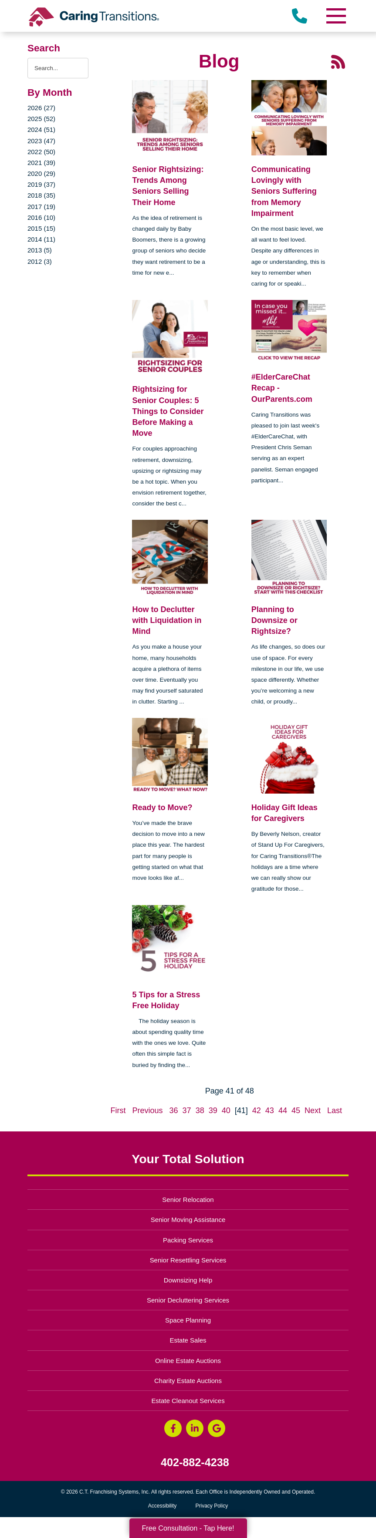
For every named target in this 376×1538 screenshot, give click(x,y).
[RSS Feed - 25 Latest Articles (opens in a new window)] (338, 61)
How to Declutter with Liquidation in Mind (166, 620)
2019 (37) (41, 184)
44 (282, 1110)
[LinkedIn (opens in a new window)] (194, 1428)
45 (295, 1110)
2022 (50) (41, 151)
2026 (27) (41, 107)
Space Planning (188, 1320)
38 (200, 1110)
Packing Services (188, 1240)
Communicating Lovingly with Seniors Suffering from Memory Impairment (284, 191)
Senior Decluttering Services (188, 1300)
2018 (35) (41, 195)
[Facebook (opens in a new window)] (173, 1428)
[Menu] (335, 16)
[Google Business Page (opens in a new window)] (216, 1428)
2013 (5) (39, 250)
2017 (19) (41, 206)
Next (313, 1110)
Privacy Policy (212, 1506)
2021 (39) (41, 162)
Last (334, 1110)
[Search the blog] (58, 68)
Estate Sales (187, 1340)
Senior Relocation (187, 1199)
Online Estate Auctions (188, 1360)
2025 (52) (41, 118)
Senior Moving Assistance (188, 1219)
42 (256, 1110)
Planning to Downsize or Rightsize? (274, 620)
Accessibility (162, 1506)
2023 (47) (41, 141)
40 (226, 1110)
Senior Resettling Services (188, 1260)
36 (173, 1110)
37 (187, 1110)
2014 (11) (41, 239)
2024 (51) (41, 129)
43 (269, 1110)
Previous (147, 1110)
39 (213, 1110)
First (117, 1110)
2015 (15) (41, 228)
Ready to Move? (162, 807)
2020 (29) (41, 173)
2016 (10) (41, 217)
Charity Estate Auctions (188, 1380)
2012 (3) (39, 261)
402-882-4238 (195, 1462)
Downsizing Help (188, 1280)
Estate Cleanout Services (187, 1400)
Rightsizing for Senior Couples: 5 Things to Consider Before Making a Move (167, 411)
